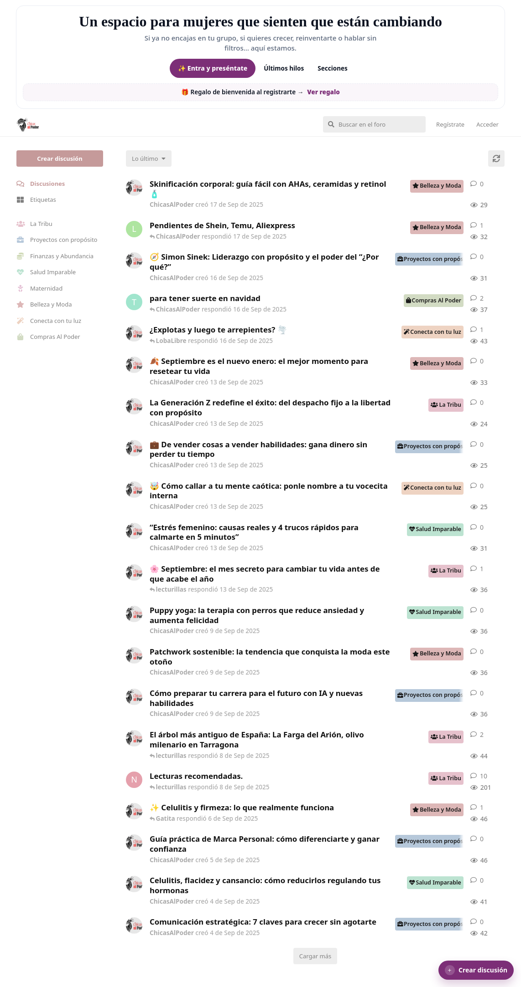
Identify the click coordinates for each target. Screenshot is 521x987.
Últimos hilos (284, 68)
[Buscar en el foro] (374, 124)
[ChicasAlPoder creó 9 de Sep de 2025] (134, 614)
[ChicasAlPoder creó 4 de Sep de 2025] (134, 811)
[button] (476, 970)
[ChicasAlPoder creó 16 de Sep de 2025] (134, 260)
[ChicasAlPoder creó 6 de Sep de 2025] (134, 738)
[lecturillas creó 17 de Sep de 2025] (134, 229)
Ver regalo (323, 92)
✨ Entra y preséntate (212, 68)
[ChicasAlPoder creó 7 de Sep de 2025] (134, 333)
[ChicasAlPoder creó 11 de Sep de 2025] (134, 572)
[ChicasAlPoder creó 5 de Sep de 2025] (134, 842)
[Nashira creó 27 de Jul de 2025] (134, 780)
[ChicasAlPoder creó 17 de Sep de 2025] (134, 187)
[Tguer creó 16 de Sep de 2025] (134, 302)
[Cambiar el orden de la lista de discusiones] (149, 158)
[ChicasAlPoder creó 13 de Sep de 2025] (134, 365)
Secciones (333, 68)
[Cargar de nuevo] (496, 158)
